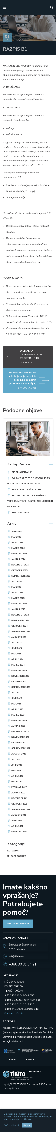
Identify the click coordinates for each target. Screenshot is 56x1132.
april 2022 (17, 776)
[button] (51, 7)
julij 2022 (16, 759)
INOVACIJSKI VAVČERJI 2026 (26, 489)
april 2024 (17, 659)
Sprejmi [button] (26, 1125)
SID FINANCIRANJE (22, 472)
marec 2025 (17, 598)
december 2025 (20, 564)
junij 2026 (16, 531)
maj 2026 (16, 537)
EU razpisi (13, 850)
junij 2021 (16, 820)
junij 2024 (16, 648)
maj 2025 (16, 587)
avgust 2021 (18, 815)
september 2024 (20, 631)
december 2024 (20, 614)
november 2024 (20, 620)
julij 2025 (16, 581)
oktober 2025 (19, 570)
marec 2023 (17, 714)
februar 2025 (19, 603)
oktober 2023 (19, 681)
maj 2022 (16, 770)
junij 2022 (16, 765)
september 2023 (20, 687)
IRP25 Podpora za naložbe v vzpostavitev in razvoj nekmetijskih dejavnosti (30, 501)
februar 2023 (19, 720)
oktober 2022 (19, 742)
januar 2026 (18, 559)
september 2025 (20, 575)
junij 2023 (16, 698)
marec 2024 (17, 664)
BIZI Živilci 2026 (20, 512)
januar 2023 (18, 726)
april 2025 (17, 592)
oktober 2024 (19, 626)
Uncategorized (16, 856)
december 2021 (20, 798)
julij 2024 (16, 642)
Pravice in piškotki (13, 1013)
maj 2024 (16, 653)
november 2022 (20, 737)
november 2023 (20, 676)
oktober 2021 (19, 803)
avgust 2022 (18, 753)
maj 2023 (16, 703)
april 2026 (17, 542)
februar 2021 (19, 831)
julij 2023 (16, 692)
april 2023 (17, 709)
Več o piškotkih (11, 1125)
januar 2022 (18, 792)
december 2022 (20, 731)
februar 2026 (19, 553)
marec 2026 (17, 548)
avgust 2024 (18, 637)
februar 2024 (19, 670)
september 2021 (20, 809)
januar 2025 (18, 609)
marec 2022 (17, 781)
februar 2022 (19, 787)
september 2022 (20, 748)
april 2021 (17, 826)
